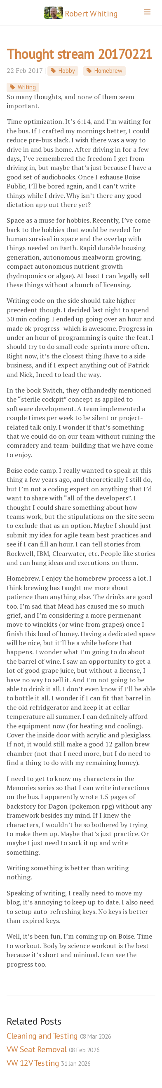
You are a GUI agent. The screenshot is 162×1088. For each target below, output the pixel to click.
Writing (27, 87)
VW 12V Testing (49, 1063)
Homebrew (108, 70)
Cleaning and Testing (59, 1035)
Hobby (67, 70)
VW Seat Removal (53, 1049)
